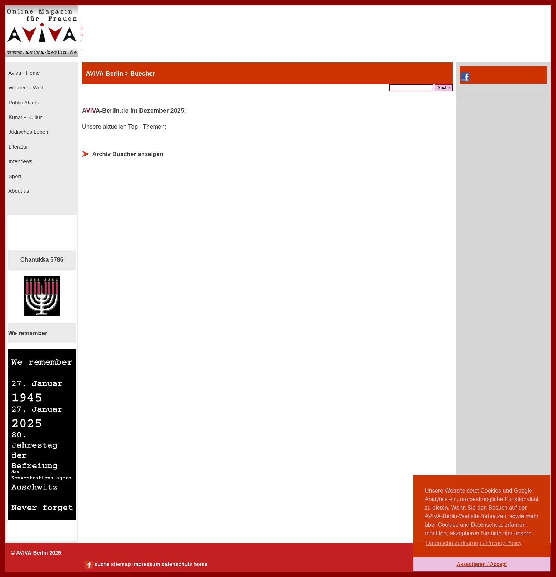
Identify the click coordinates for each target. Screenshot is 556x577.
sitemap (121, 564)
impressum (146, 564)
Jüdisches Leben (27, 132)
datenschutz (177, 564)
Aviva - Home (23, 73)
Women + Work (26, 88)
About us (18, 191)
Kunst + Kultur (24, 117)
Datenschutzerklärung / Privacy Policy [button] (474, 543)
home (200, 564)
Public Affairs (23, 102)
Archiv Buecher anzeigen (127, 154)
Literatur (17, 147)
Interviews (19, 161)
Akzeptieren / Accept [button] (481, 564)
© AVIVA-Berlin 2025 (36, 553)
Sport (14, 176)
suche (102, 564)
